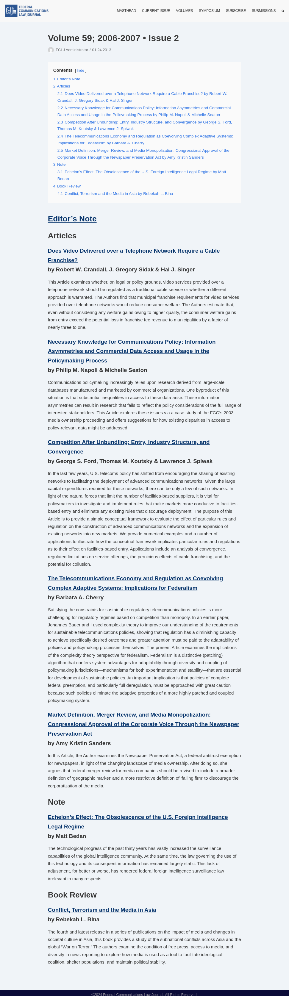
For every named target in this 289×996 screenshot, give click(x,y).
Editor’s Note (72, 218)
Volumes (184, 11)
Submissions (264, 11)
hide (80, 70)
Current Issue (157, 11)
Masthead (126, 11)
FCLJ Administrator (72, 50)
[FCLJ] (28, 11)
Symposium (209, 11)
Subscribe (236, 11)
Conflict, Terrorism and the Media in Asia (102, 906)
